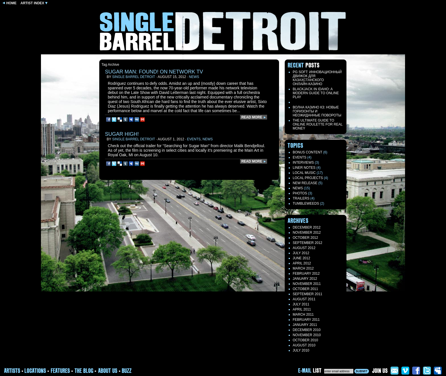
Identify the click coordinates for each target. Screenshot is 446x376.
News (194, 77)
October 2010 (305, 340)
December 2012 (307, 227)
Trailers (301, 198)
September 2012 (307, 243)
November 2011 (307, 284)
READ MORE (254, 117)
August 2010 (304, 345)
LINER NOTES (304, 168)
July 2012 (301, 253)
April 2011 (302, 309)
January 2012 (305, 279)
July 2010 (301, 350)
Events (194, 139)
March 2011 (303, 315)
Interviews (303, 163)
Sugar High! (122, 134)
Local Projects (308, 178)
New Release (305, 183)
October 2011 (305, 289)
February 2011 (306, 320)
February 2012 (306, 274)
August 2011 (304, 299)
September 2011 (307, 294)
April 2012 (302, 263)
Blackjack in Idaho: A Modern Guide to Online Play (316, 93)
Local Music (304, 173)
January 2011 (305, 325)
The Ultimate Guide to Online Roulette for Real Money (317, 124)
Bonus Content (307, 152)
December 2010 (307, 330)
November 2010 (307, 335)
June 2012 (301, 258)
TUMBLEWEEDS (306, 204)
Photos (300, 193)
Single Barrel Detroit (133, 77)
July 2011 (301, 304)
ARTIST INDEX (34, 3)
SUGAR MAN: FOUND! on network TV (154, 72)
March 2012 (303, 268)
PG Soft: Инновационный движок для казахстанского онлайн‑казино (317, 78)
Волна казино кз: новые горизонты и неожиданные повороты (317, 111)
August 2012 (304, 248)
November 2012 (307, 233)
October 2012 (305, 238)
